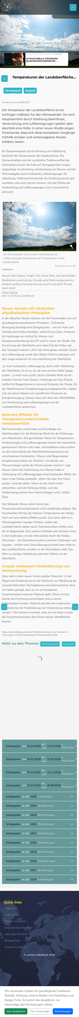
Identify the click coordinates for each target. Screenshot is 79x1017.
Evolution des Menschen (19, 928)
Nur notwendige (40, 1011)
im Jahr (29, 797)
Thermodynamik (13, 90)
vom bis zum (40, 746)
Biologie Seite (13, 940)
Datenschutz (12, 915)
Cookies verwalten (15, 921)
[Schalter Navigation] (73, 7)
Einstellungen (63, 1011)
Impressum (11, 908)
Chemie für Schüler (16, 947)
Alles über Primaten (16, 934)
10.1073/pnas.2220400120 (20, 295)
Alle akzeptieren (16, 1011)
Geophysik (30, 90)
